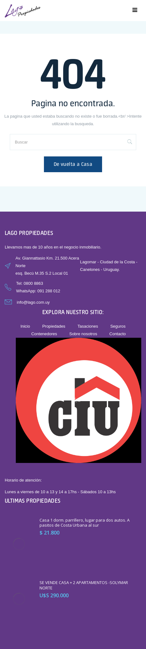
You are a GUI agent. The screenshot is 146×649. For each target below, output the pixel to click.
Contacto (117, 333)
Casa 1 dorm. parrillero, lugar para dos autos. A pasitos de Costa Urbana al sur (85, 522)
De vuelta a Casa (73, 164)
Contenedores (44, 333)
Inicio (25, 326)
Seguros (117, 326)
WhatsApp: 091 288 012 (38, 291)
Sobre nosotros (83, 333)
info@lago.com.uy (33, 302)
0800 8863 (33, 283)
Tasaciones (87, 326)
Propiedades (53, 326)
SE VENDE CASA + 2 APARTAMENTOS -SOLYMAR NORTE (84, 585)
